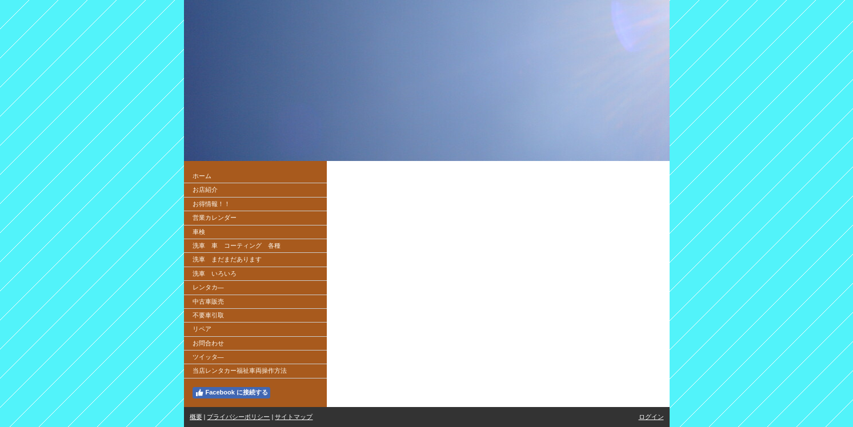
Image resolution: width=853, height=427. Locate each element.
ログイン (651, 416)
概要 (196, 416)
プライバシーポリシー (238, 416)
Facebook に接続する (231, 392)
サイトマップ (294, 416)
